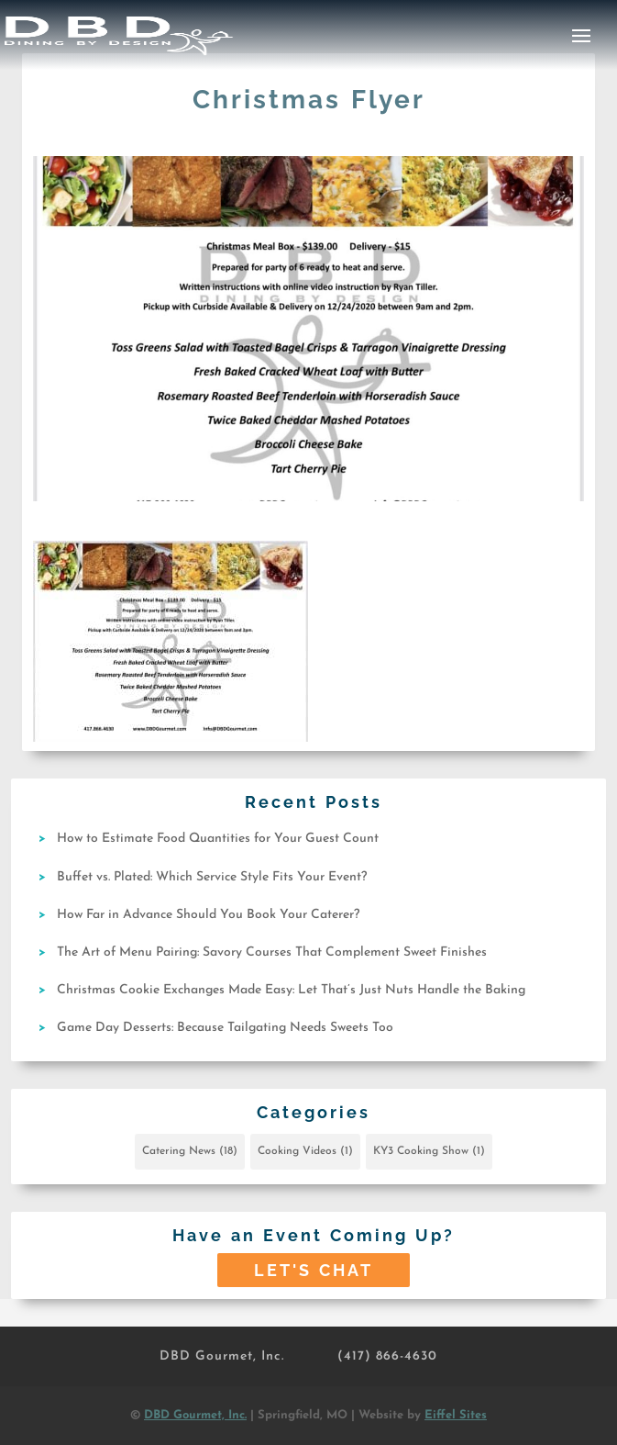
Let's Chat (313, 1270)
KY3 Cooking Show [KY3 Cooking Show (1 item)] (429, 1151)
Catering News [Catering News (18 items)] (189, 1151)
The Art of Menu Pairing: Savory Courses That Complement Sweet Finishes (272, 952)
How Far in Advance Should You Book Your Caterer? (208, 915)
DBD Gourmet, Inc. (222, 1356)
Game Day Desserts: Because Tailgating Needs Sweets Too (225, 1028)
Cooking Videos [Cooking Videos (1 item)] (305, 1151)
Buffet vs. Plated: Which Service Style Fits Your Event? (212, 877)
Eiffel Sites (455, 1415)
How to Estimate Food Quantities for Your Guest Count (218, 839)
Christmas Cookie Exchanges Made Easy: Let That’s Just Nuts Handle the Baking (291, 990)
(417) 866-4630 (387, 1356)
